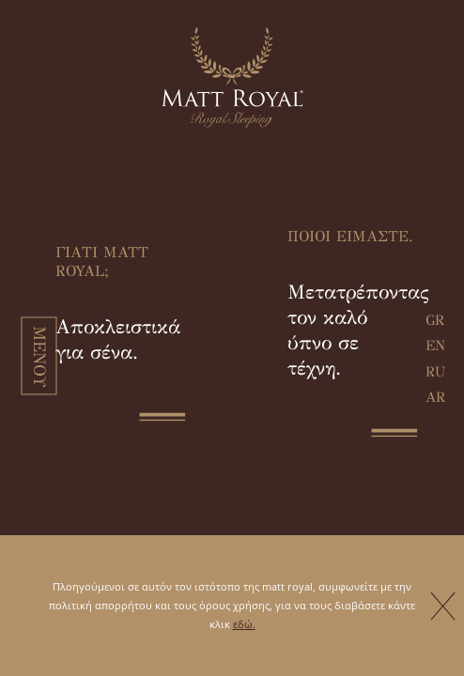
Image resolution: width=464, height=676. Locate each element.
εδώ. (244, 624)
